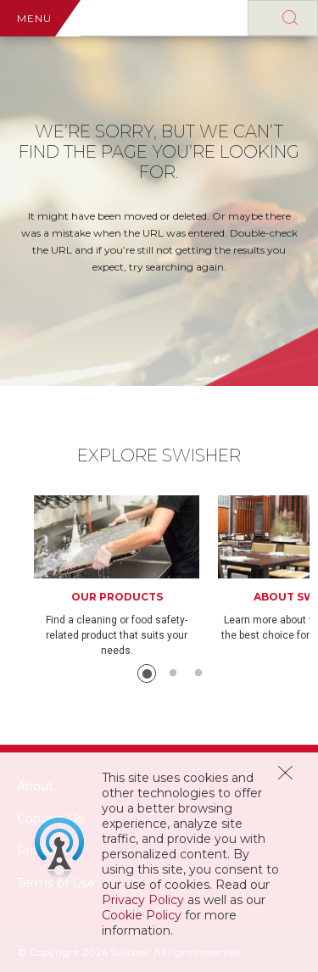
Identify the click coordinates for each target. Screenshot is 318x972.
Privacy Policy (143, 900)
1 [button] (146, 673)
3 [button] (198, 673)
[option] (126, 576)
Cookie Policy (141, 915)
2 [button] (173, 673)
